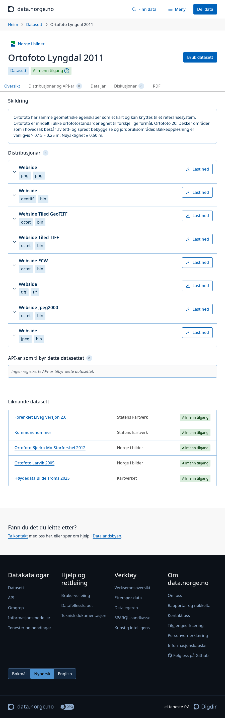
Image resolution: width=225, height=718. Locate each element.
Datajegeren (126, 608)
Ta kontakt (18, 536)
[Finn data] (144, 9)
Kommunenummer (33, 432)
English (65, 673)
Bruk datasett (200, 57)
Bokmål (19, 673)
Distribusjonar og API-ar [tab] (55, 86)
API (11, 598)
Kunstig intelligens (132, 628)
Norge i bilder (27, 44)
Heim (13, 24)
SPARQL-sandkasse (133, 618)
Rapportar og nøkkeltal (190, 605)
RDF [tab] (156, 86)
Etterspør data (128, 598)
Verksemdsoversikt (133, 588)
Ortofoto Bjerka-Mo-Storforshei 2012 (50, 447)
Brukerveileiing (75, 595)
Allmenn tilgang (48, 70)
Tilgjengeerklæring (186, 625)
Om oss (175, 595)
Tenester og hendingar (29, 628)
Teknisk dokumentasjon (83, 615)
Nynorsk (42, 673)
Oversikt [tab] (12, 86)
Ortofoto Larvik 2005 (34, 463)
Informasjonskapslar (187, 645)
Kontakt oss (179, 615)
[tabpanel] (112, 294)
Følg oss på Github (188, 655)
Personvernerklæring (188, 635)
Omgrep (16, 608)
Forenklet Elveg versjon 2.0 (40, 417)
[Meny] (176, 9)
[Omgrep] (66, 70)
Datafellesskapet (77, 605)
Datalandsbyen (107, 536)
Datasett (34, 24)
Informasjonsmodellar (29, 618)
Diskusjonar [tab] (129, 86)
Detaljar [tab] (98, 86)
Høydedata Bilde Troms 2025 (42, 478)
